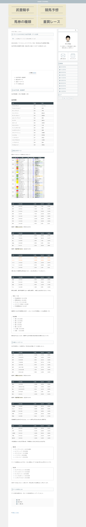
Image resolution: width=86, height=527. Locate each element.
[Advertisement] (32, 44)
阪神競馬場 (62, 55)
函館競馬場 (62, 66)
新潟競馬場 (62, 72)
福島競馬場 (62, 69)
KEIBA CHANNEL (43, 1)
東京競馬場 (62, 50)
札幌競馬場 (62, 63)
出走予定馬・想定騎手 (21, 61)
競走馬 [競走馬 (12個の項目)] (71, 81)
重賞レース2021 (16, 496)
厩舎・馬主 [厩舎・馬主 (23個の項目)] (66, 81)
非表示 (34, 56)
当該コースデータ (20, 65)
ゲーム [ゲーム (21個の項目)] (60, 81)
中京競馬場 (62, 61)
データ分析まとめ (20, 67)
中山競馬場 (62, 53)
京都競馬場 (62, 58)
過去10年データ (19, 63)
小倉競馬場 (62, 74)
